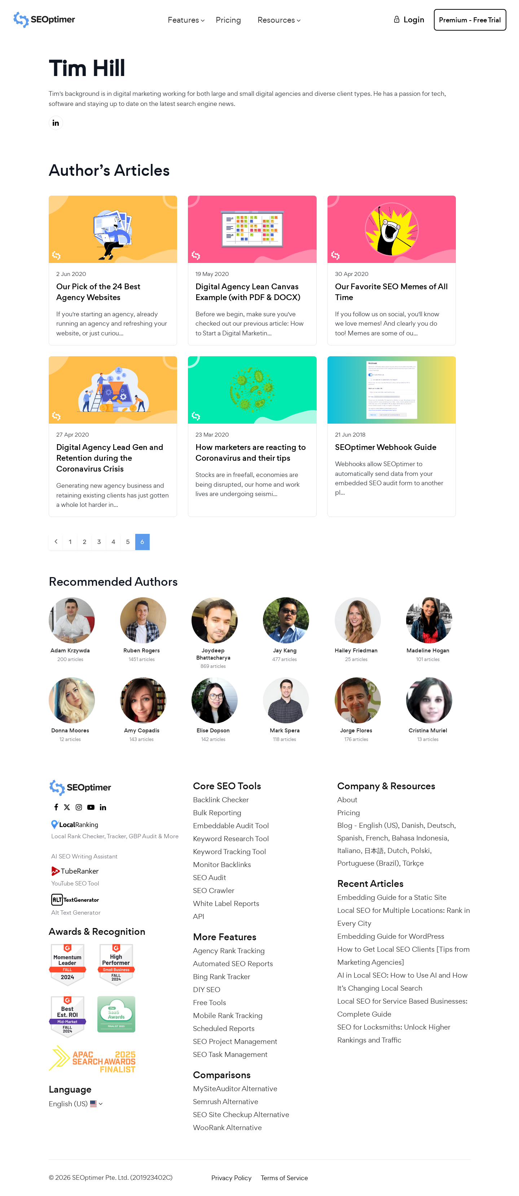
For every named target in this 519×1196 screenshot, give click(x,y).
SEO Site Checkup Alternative (241, 1114)
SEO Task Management (230, 1054)
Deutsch (440, 825)
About (347, 799)
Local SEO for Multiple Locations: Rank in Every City (403, 917)
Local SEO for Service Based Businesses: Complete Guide (402, 1007)
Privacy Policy (231, 1178)
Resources (275, 20)
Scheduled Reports (224, 1028)
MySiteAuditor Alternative (235, 1088)
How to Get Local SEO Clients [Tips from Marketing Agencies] (403, 956)
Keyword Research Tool (231, 838)
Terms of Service (284, 1178)
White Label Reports (226, 903)
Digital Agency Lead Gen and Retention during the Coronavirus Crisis (109, 458)
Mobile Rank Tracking (228, 1015)
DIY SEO (206, 989)
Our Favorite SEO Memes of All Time (391, 292)
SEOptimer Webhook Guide (385, 447)
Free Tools (209, 1002)
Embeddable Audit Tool (231, 825)
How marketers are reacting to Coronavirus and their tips (250, 453)
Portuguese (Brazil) (368, 863)
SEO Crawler (213, 890)
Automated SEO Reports (233, 963)
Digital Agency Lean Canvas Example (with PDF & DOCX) (247, 292)
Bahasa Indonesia (419, 838)
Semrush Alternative (225, 1101)
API (198, 916)
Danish (412, 825)
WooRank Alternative (227, 1127)
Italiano (349, 850)
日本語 (374, 850)
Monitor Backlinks (222, 864)
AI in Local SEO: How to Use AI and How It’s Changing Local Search (402, 981)
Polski (420, 850)
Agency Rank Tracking (229, 950)
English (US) (378, 825)
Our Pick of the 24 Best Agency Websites (98, 292)
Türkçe (413, 863)
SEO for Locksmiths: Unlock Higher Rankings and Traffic (393, 1033)
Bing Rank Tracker (221, 976)
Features (182, 20)
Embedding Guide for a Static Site (392, 897)
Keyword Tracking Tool (229, 851)
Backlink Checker (221, 799)
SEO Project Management (235, 1041)
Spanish (349, 838)
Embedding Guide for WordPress (390, 936)
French (377, 838)
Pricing (226, 20)
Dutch (397, 850)
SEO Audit (209, 877)
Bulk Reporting (217, 812)
